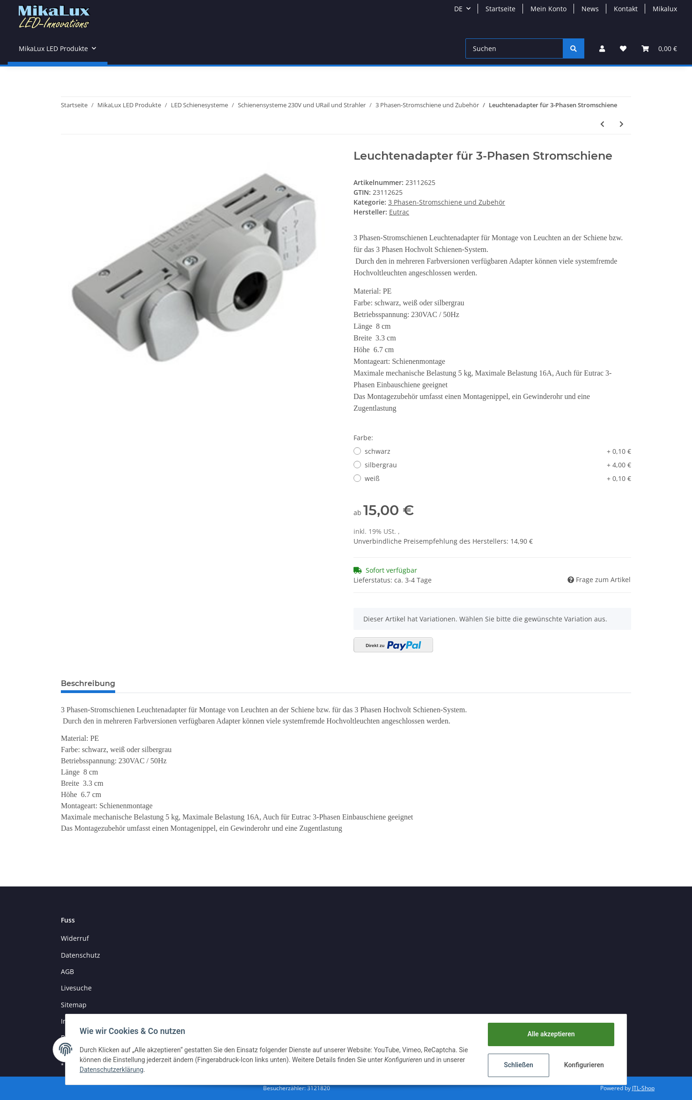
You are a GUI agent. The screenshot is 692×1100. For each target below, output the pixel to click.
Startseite (500, 8)
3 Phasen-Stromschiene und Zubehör (446, 202)
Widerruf (75, 938)
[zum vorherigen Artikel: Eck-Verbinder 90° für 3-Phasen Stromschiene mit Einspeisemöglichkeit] (602, 124)
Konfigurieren (584, 1065)
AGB (67, 971)
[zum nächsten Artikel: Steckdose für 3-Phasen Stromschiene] (621, 124)
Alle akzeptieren (550, 1034)
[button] (602, 48)
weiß (498, 478)
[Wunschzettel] (623, 48)
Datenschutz (80, 955)
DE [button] (458, 8)
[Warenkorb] (659, 48)
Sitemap (74, 1004)
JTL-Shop (643, 1088)
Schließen (517, 1065)
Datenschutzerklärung (112, 1069)
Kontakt (626, 8)
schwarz (498, 451)
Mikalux (665, 8)
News (590, 8)
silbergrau (498, 465)
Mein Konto (548, 8)
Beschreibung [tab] (88, 683)
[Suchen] (514, 48)
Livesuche (76, 987)
